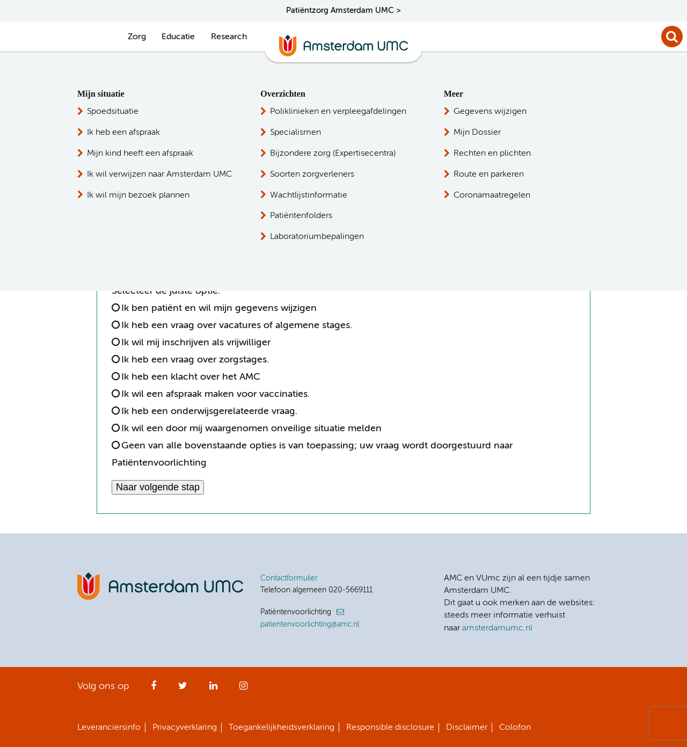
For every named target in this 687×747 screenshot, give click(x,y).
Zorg (137, 37)
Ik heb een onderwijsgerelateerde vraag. (209, 411)
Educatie (178, 37)
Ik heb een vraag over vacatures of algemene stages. (236, 325)
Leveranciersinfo (109, 727)
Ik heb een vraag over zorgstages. (195, 360)
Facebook (153, 689)
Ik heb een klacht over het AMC (190, 377)
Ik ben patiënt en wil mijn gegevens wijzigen (219, 308)
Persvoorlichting (495, 151)
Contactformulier (289, 578)
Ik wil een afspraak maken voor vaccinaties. (215, 394)
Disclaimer (466, 727)
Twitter (182, 689)
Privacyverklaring (184, 727)
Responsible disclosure (390, 727)
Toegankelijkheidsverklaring (281, 727)
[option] (120, 228)
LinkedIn (213, 689)
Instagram (243, 689)
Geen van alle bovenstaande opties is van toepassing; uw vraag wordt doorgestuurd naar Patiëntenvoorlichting (312, 454)
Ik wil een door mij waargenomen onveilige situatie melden (251, 428)
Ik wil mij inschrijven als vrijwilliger (196, 342)
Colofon (515, 727)
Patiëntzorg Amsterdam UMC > (343, 10)
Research (229, 37)
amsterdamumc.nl (497, 628)
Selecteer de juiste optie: (168, 291)
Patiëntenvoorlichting (506, 112)
